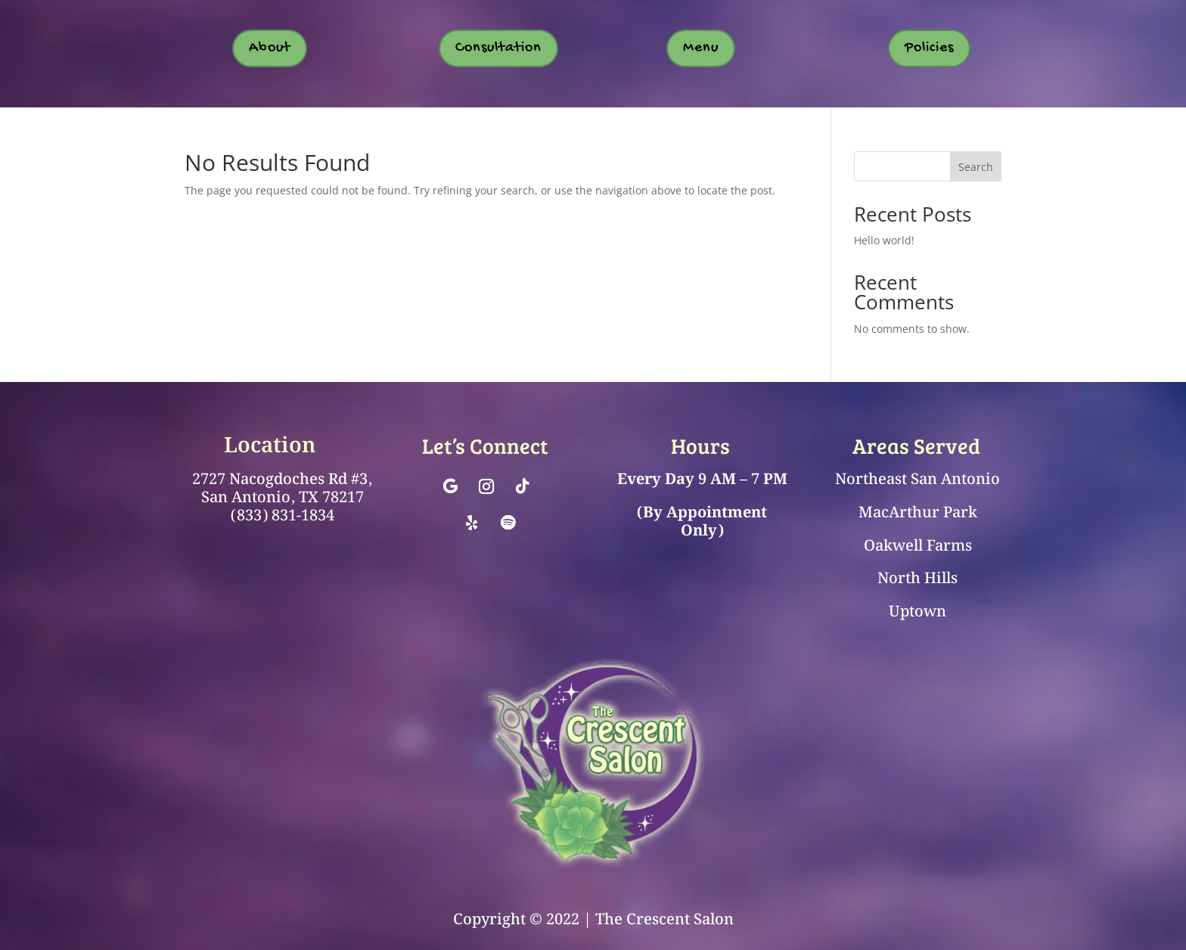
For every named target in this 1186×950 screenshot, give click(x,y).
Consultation (498, 48)
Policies (929, 48)
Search (975, 167)
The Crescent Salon (664, 920)
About (269, 48)
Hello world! (884, 240)
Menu (701, 48)
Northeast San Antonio (917, 479)
